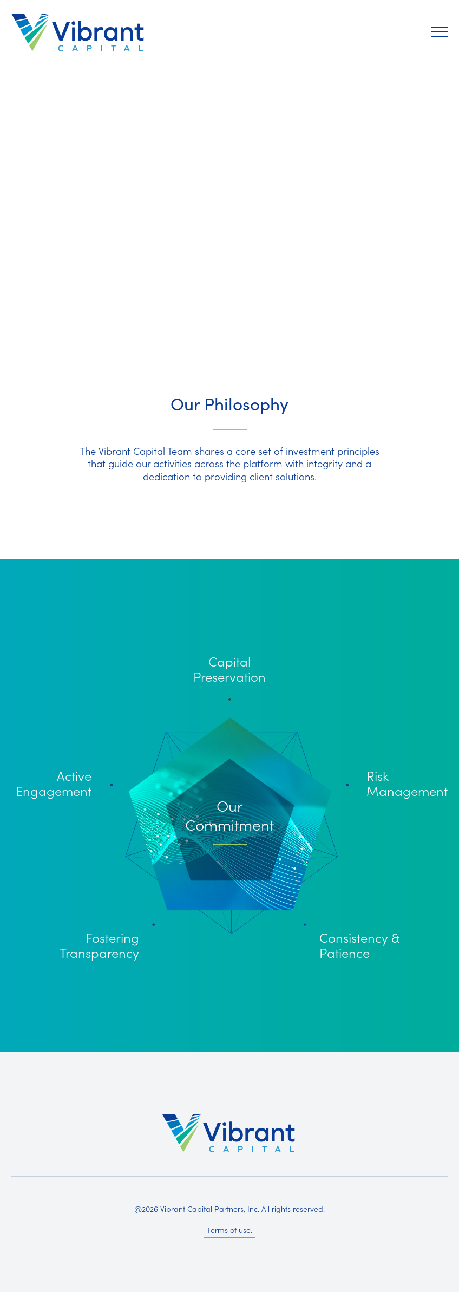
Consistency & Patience (359, 944)
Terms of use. (229, 1229)
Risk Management (407, 782)
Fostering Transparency (99, 944)
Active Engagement (53, 782)
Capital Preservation (229, 668)
